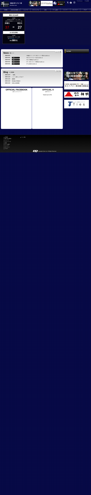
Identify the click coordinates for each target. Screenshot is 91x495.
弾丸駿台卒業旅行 (16, 81)
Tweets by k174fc (47, 94)
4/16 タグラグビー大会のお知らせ (34, 57)
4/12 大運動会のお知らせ (32, 59)
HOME (5, 10)
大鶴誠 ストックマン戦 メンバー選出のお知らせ (38, 55)
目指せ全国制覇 (15, 83)
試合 (45, 10)
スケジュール (35, 10)
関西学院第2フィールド (14, 38)
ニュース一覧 (58, 51)
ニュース (25, 10)
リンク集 (23, 137)
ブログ (85, 10)
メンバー (65, 10)
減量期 (13, 79)
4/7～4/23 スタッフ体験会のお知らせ (35, 61)
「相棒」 (14, 74)
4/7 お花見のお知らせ (31, 63)
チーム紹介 (55, 10)
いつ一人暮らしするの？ (18, 76)
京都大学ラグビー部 (16, 3)
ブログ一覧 (58, 71)
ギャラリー (75, 10)
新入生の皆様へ (15, 10)
